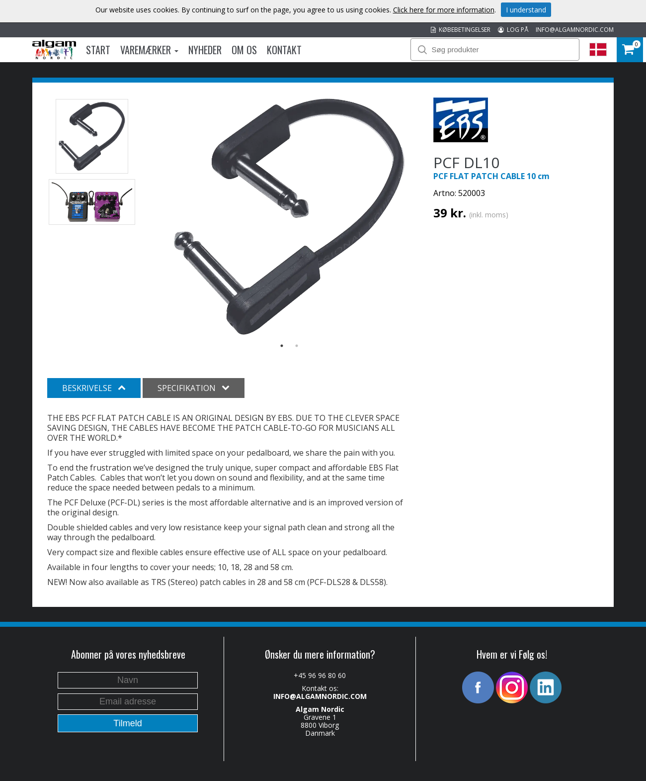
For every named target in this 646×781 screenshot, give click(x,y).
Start (98, 49)
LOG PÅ (513, 29)
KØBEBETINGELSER (460, 29)
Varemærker (149, 49)
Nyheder (205, 49)
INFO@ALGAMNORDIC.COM (575, 29)
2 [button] (297, 346)
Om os (244, 49)
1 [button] (282, 346)
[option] (289, 217)
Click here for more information (443, 9)
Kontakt (284, 49)
